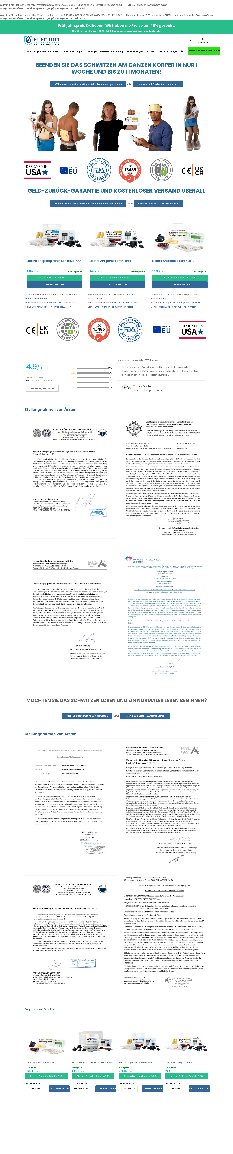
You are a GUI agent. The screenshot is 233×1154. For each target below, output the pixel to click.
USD (192, 40)
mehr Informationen (36, 298)
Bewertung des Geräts (42, 388)
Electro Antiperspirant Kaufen (204, 50)
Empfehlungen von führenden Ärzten (51, 306)
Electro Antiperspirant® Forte (179, 1062)
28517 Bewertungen (34, 377)
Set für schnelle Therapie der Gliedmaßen (92, 1062)
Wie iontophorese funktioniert (43, 51)
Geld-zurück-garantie (171, 51)
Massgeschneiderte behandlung (105, 51)
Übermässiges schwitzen (140, 51)
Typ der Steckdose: (33, 1083)
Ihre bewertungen (73, 51)
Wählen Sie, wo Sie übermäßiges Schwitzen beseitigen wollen (88, 84)
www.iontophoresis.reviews (61, 302)
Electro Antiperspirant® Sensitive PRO (137, 1062)
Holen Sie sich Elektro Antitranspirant (157, 84)
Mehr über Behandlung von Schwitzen (87, 715)
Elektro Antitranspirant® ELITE (39, 1062)
